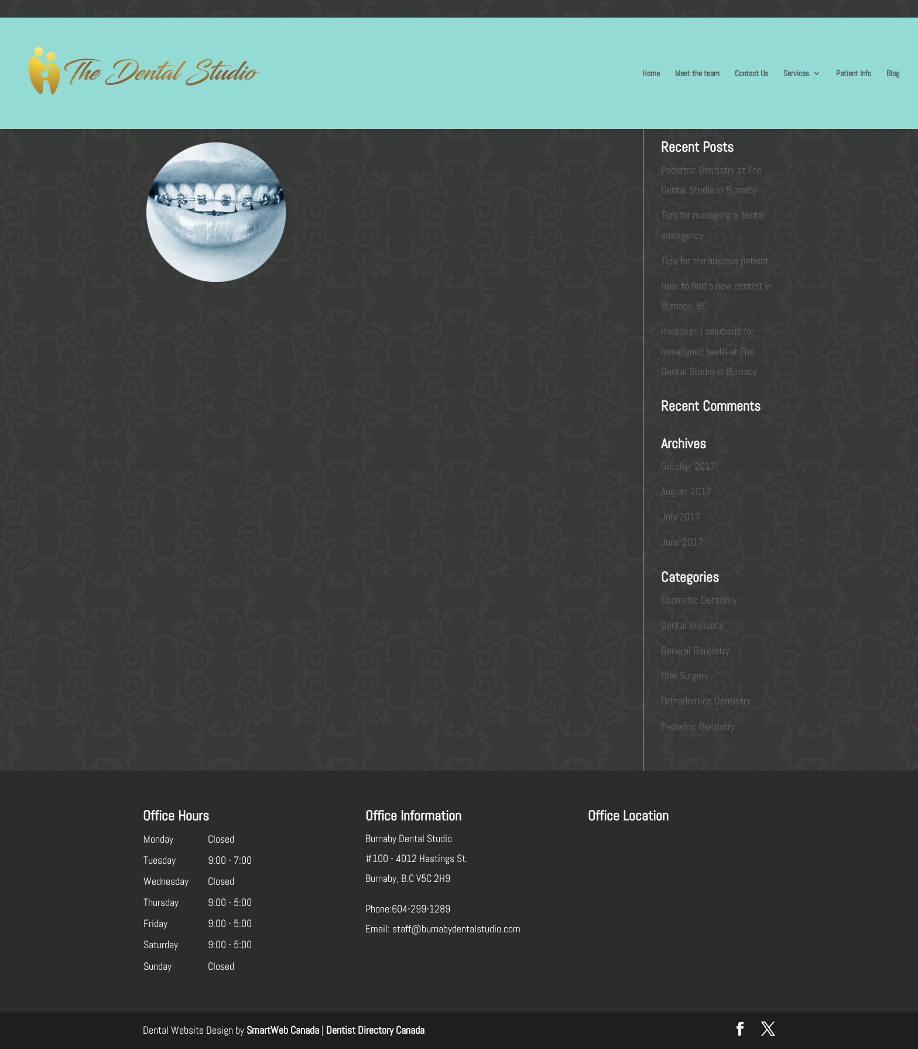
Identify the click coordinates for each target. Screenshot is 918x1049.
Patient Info (853, 74)
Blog (892, 74)
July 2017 (680, 516)
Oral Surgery (684, 675)
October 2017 (688, 466)
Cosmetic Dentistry (699, 600)
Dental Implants (692, 625)
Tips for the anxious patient (715, 260)
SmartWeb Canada (282, 1030)
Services (796, 74)
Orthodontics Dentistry (706, 700)
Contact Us (751, 74)
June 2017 (682, 542)
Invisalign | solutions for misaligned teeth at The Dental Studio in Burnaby (709, 350)
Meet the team (697, 74)
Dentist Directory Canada (375, 1030)
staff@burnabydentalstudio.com (456, 928)
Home (651, 74)
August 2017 (686, 491)
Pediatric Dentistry (698, 726)
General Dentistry (695, 650)
